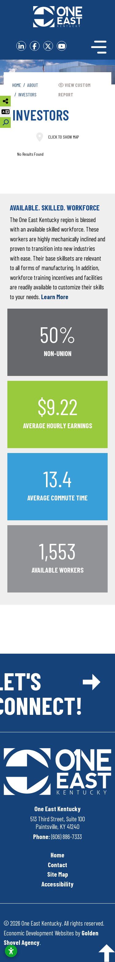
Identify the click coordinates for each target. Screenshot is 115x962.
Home (57, 855)
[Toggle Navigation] (96, 47)
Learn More (54, 296)
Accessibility (57, 884)
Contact (57, 864)
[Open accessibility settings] (11, 951)
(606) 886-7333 (66, 836)
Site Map (57, 874)
